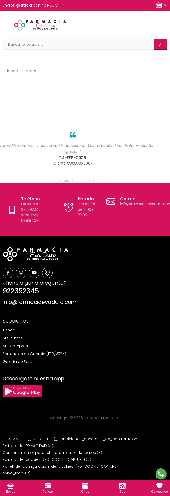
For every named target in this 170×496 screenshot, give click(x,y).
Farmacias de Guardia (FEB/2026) (34, 353)
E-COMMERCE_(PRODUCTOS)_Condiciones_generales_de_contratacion (70, 439)
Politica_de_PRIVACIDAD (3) (28, 445)
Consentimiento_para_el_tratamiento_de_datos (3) (52, 452)
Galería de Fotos (18, 361)
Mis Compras (15, 346)
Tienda (11, 71)
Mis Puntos (13, 338)
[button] (60, 181)
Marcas (32, 71)
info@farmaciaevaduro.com (39, 302)
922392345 (21, 291)
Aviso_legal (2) (16, 473)
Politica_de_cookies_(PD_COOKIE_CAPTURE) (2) (47, 459)
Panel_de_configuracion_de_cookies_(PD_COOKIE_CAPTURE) (60, 466)
